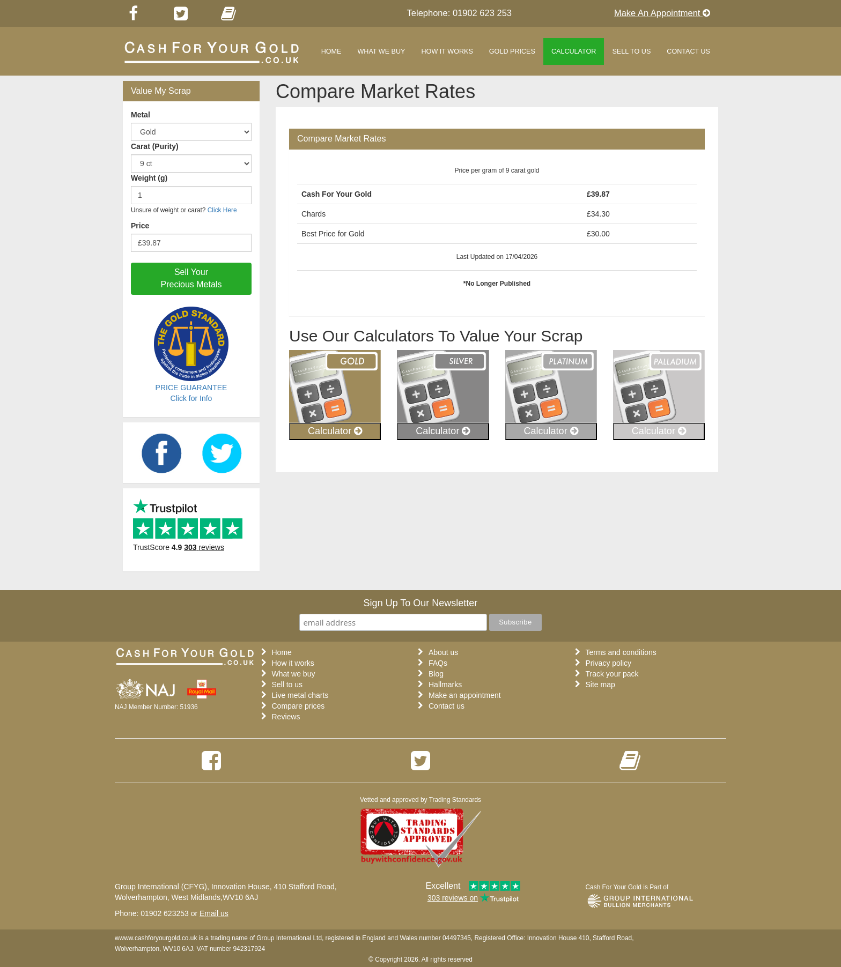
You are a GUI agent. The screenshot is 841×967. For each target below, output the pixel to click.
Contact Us (688, 51)
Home (331, 51)
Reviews (286, 716)
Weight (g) (149, 178)
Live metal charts (300, 695)
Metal (140, 114)
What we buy (381, 51)
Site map (600, 684)
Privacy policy (609, 663)
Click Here (222, 210)
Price (140, 225)
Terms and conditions (621, 652)
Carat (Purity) (155, 146)
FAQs (438, 663)
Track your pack (612, 674)
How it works (447, 51)
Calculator (573, 51)
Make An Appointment (662, 13)
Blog (436, 674)
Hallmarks (445, 684)
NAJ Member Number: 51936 (156, 707)
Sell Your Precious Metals (191, 278)
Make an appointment (465, 695)
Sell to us (631, 51)
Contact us (446, 706)
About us (443, 652)
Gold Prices (512, 51)
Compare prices (298, 706)
